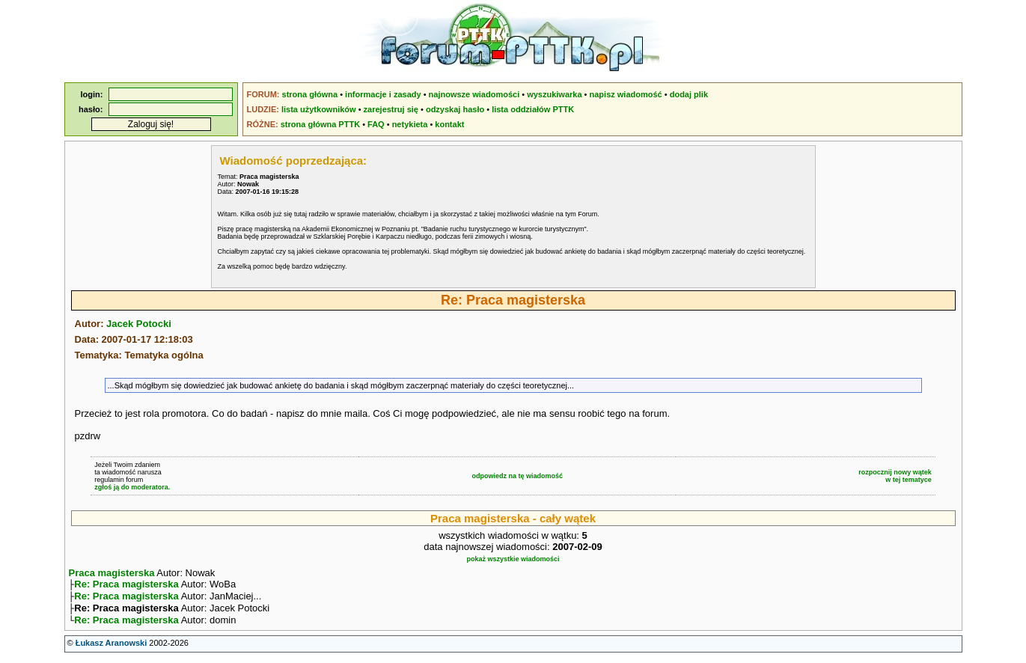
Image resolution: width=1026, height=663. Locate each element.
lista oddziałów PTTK (533, 109)
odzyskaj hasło (455, 109)
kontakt (449, 124)
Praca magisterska (112, 572)
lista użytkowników (318, 109)
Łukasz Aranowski (111, 648)
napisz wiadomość (626, 94)
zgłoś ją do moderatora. (132, 487)
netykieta (410, 124)
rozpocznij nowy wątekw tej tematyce (895, 475)
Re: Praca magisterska (126, 585)
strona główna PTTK (320, 124)
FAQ (376, 124)
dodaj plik (689, 94)
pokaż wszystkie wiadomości (512, 559)
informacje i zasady (383, 94)
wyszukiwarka (554, 94)
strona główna (310, 94)
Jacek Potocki (138, 323)
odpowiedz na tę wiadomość (517, 476)
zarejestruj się (391, 109)
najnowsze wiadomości (474, 94)
